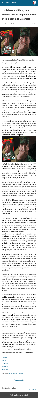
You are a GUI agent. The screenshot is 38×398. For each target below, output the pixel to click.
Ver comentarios (19, 380)
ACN (10, 374)
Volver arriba (32, 389)
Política (20, 374)
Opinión (15, 374)
